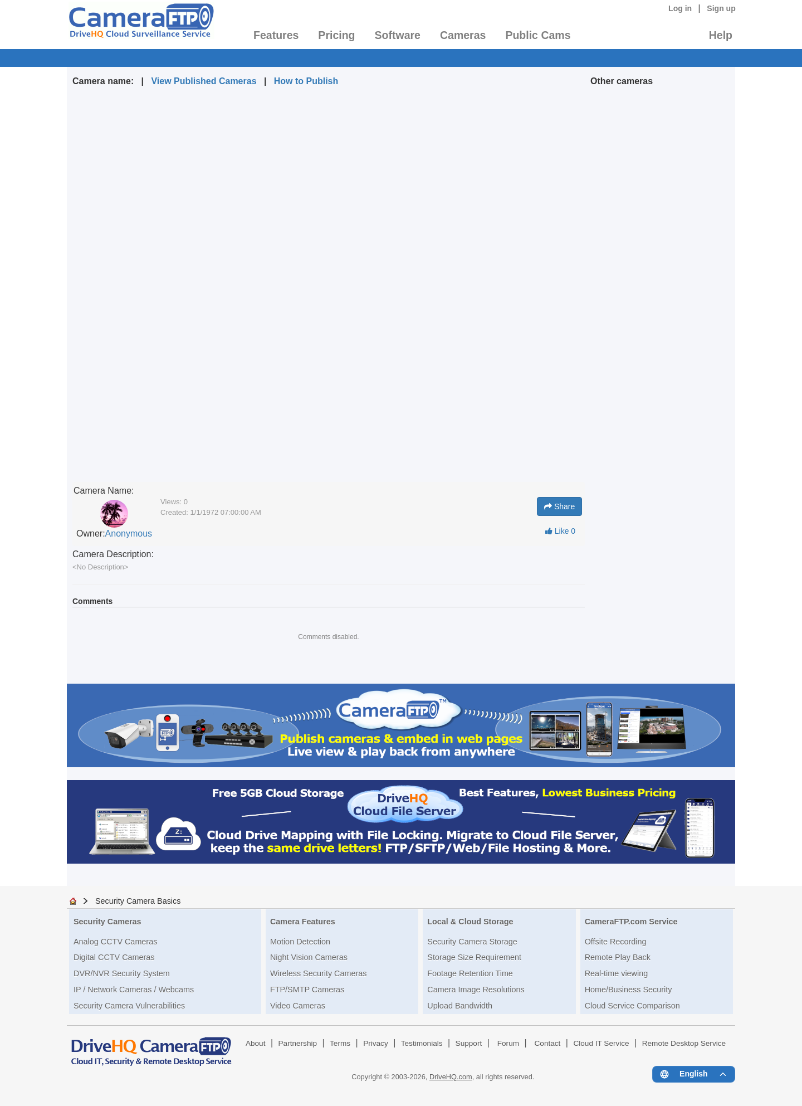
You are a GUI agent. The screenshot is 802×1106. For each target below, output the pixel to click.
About (256, 1043)
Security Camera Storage (472, 941)
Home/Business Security (628, 989)
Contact (548, 1043)
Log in (680, 8)
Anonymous (129, 533)
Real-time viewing (616, 973)
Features (276, 35)
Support (469, 1043)
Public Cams (537, 35)
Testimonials (422, 1043)
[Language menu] (693, 1074)
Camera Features (302, 921)
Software (397, 35)
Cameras (463, 35)
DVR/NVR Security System (122, 973)
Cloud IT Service (601, 1043)
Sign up (721, 8)
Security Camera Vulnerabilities (129, 1005)
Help (720, 35)
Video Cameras (297, 1005)
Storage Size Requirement (474, 957)
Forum (508, 1043)
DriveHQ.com (450, 1077)
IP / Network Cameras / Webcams (134, 989)
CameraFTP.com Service (631, 921)
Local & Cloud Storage (470, 921)
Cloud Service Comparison (632, 1005)
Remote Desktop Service (684, 1043)
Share (559, 506)
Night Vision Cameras (309, 957)
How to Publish (306, 81)
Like (560, 531)
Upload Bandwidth (459, 1005)
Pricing (336, 35)
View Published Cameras (203, 81)
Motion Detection (300, 941)
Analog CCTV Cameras (115, 941)
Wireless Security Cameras (318, 973)
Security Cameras (107, 921)
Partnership (297, 1043)
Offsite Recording (616, 941)
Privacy (375, 1043)
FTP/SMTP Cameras (307, 989)
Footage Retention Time (470, 973)
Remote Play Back (618, 957)
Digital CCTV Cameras (114, 957)
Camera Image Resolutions (475, 989)
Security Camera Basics (138, 901)
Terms (340, 1043)
